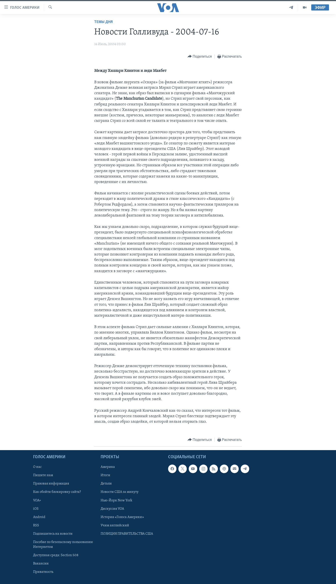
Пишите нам (43, 475)
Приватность (43, 572)
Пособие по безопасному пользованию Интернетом (63, 544)
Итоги (105, 475)
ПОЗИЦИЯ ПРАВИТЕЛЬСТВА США (127, 534)
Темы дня (103, 22)
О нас (37, 467)
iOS (36, 509)
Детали (106, 484)
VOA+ (37, 500)
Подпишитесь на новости (53, 534)
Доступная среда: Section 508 (55, 555)
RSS (36, 525)
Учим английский (115, 525)
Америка (108, 467)
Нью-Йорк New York (116, 500)
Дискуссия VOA (112, 509)
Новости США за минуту (120, 492)
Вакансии (41, 563)
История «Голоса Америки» (122, 517)
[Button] (200, 57)
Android (39, 517)
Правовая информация (51, 484)
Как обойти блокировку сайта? (57, 492)
